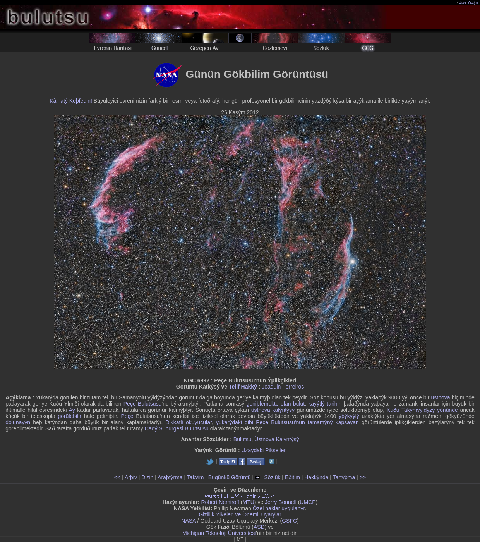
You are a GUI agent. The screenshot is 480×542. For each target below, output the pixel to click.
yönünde (447, 410)
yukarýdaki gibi (234, 422)
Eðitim (292, 477)
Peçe (127, 416)
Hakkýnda (316, 477)
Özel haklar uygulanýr (279, 508)
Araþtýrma (170, 477)
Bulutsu (242, 439)
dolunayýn (17, 422)
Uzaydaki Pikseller (263, 450)
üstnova (440, 397)
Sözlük (272, 477)
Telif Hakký (243, 387)
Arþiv (131, 477)
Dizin (147, 477)
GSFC (289, 521)
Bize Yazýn (468, 2)
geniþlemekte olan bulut (276, 404)
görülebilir (69, 416)
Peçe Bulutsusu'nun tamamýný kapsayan (307, 422)
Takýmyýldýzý (418, 410)
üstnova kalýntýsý (273, 410)
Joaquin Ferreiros (283, 387)
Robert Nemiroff (220, 502)
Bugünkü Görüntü (229, 477)
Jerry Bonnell (281, 502)
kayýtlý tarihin (324, 404)
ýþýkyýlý (349, 416)
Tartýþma (344, 477)
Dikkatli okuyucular (189, 422)
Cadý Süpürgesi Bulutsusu (177, 428)
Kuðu (393, 410)
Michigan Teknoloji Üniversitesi (219, 533)
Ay (72, 410)
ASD (259, 527)
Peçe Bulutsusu (142, 404)
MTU (248, 502)
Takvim (195, 477)
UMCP (307, 502)
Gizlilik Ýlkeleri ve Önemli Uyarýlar (240, 514)
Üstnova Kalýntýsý (276, 439)
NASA (188, 521)
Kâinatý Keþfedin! (71, 101)
